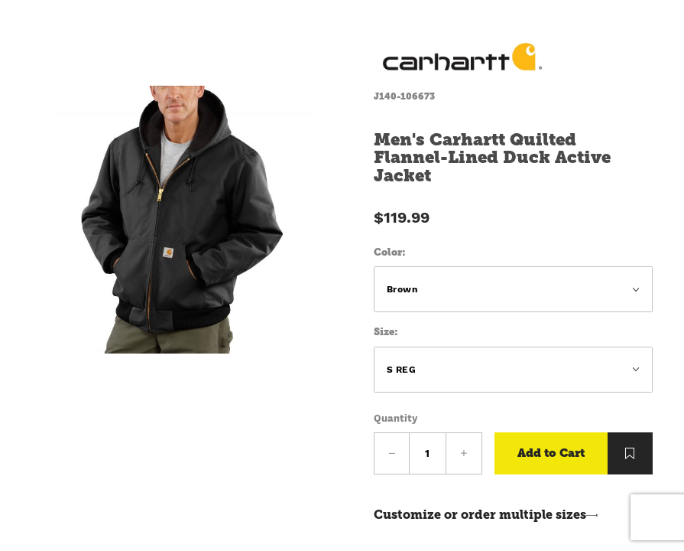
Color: (390, 252)
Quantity (395, 418)
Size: (386, 331)
